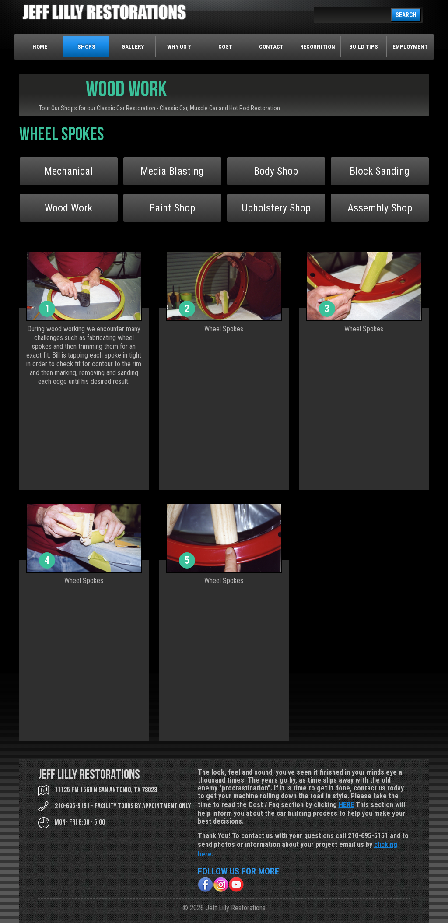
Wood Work (68, 208)
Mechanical (68, 171)
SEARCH (406, 14)
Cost (225, 46)
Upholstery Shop (276, 208)
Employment (410, 46)
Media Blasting (172, 171)
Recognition (317, 46)
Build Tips (363, 46)
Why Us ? (179, 46)
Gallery (133, 46)
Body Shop (276, 171)
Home (39, 46)
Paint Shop (172, 208)
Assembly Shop (379, 208)
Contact (271, 46)
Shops (86, 46)
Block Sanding (380, 171)
